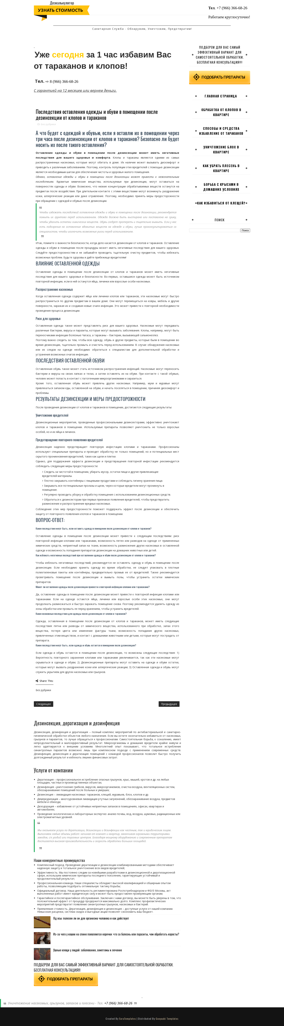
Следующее (43, 704)
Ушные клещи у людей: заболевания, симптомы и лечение (87, 950)
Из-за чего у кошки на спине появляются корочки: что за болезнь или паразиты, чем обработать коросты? (116, 934)
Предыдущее (169, 704)
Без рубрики (48, 124)
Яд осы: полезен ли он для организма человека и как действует (91, 918)
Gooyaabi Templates (167, 1018)
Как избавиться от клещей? (221, 203)
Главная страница (221, 96)
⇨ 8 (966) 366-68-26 (61, 81)
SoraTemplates (127, 1018)
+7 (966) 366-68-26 (232, 8)
